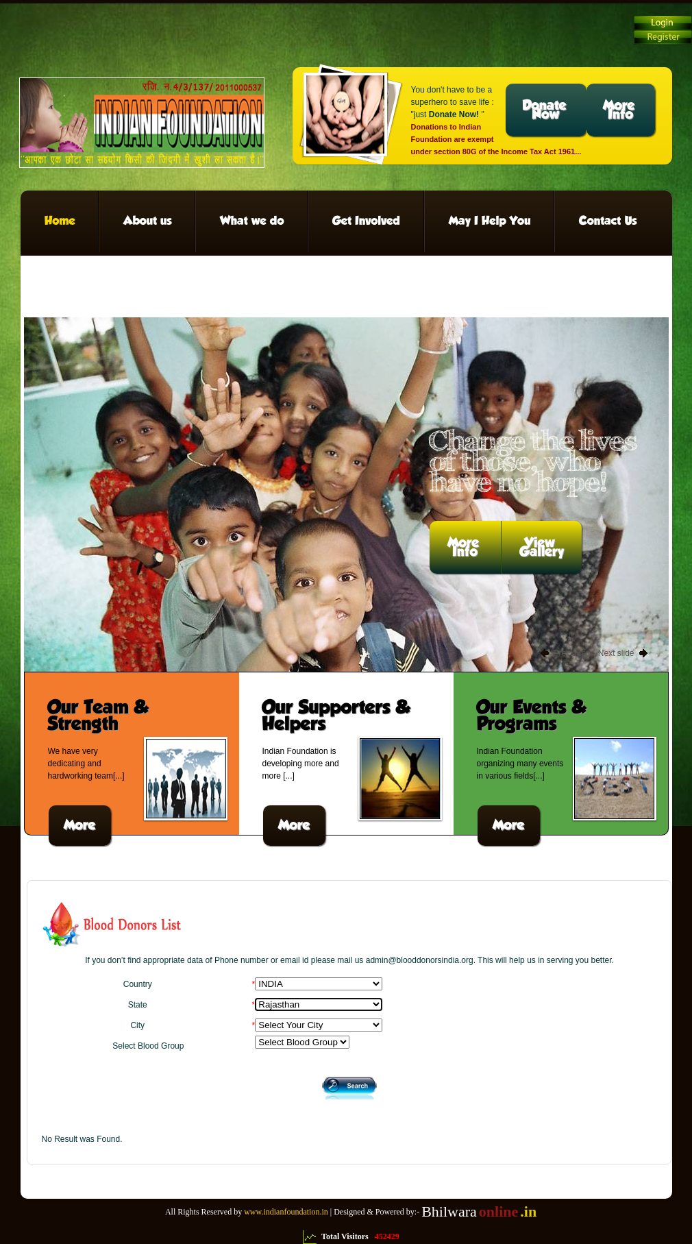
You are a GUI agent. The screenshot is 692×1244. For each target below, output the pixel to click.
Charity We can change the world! (141, 122)
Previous (570, 653)
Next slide (616, 653)
